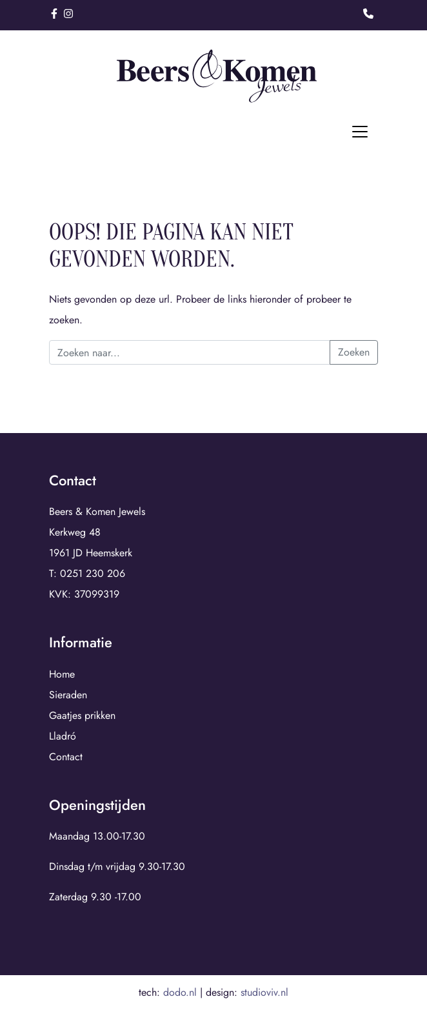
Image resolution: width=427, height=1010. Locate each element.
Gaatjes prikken (82, 715)
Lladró (62, 736)
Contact (66, 756)
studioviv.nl (264, 992)
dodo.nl (180, 992)
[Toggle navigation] (360, 132)
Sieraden (68, 694)
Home (62, 674)
